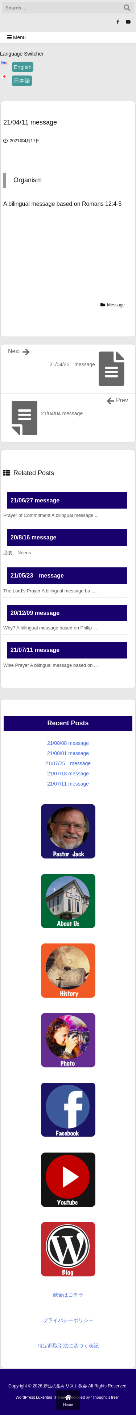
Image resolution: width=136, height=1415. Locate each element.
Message (116, 304)
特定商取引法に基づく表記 (68, 1346)
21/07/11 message (35, 650)
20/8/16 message (33, 537)
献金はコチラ (68, 1295)
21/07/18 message (68, 773)
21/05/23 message (37, 575)
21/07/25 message (68, 763)
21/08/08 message (68, 743)
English (23, 67)
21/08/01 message (68, 753)
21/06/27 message (35, 500)
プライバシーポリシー (68, 1320)
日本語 (22, 80)
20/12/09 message (35, 613)
